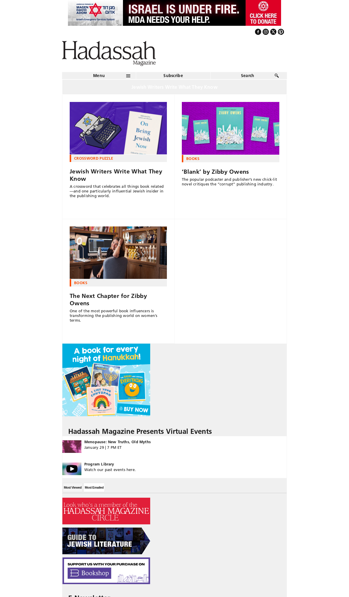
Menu (99, 75)
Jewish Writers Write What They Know (116, 175)
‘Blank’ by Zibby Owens (215, 171)
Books (193, 158)
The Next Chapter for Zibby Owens (108, 299)
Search (247, 75)
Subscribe (173, 75)
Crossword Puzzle (93, 158)
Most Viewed (72, 487)
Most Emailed (94, 487)
